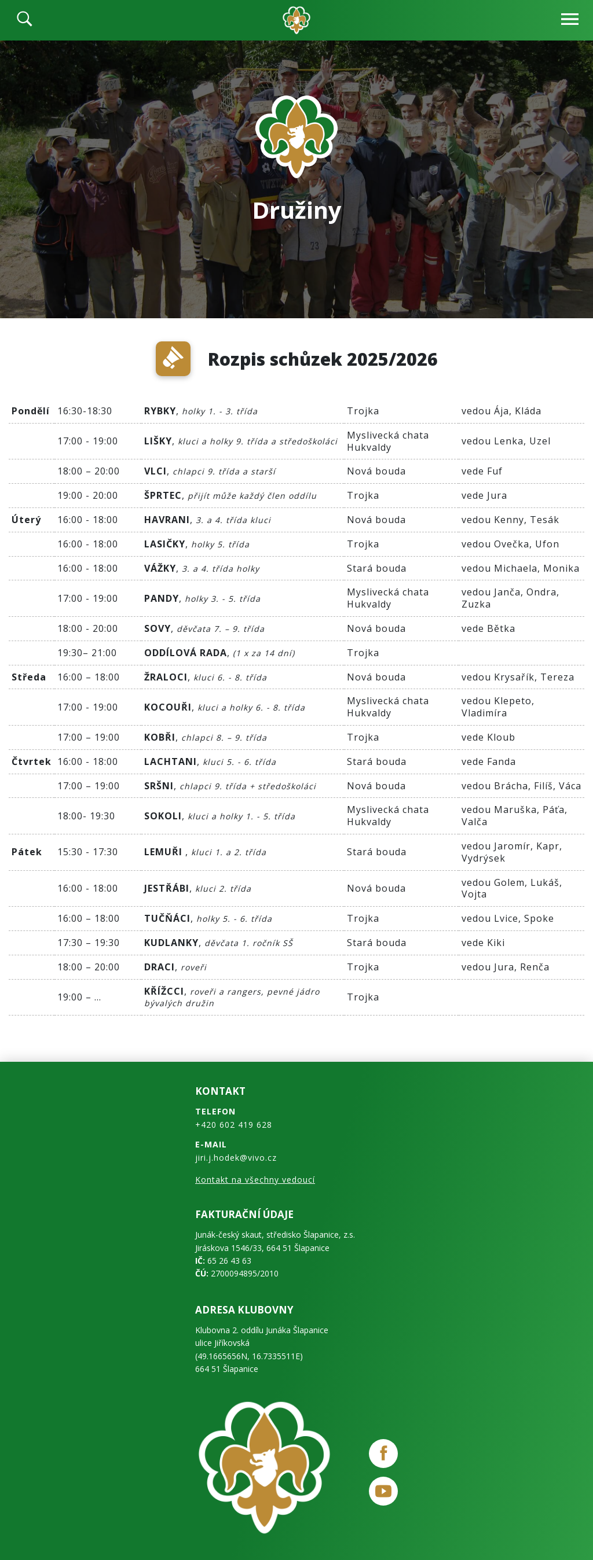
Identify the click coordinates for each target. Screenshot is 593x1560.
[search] (24, 20)
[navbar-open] (570, 20)
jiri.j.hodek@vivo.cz (236, 1157)
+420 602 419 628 (233, 1124)
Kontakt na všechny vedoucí (255, 1179)
